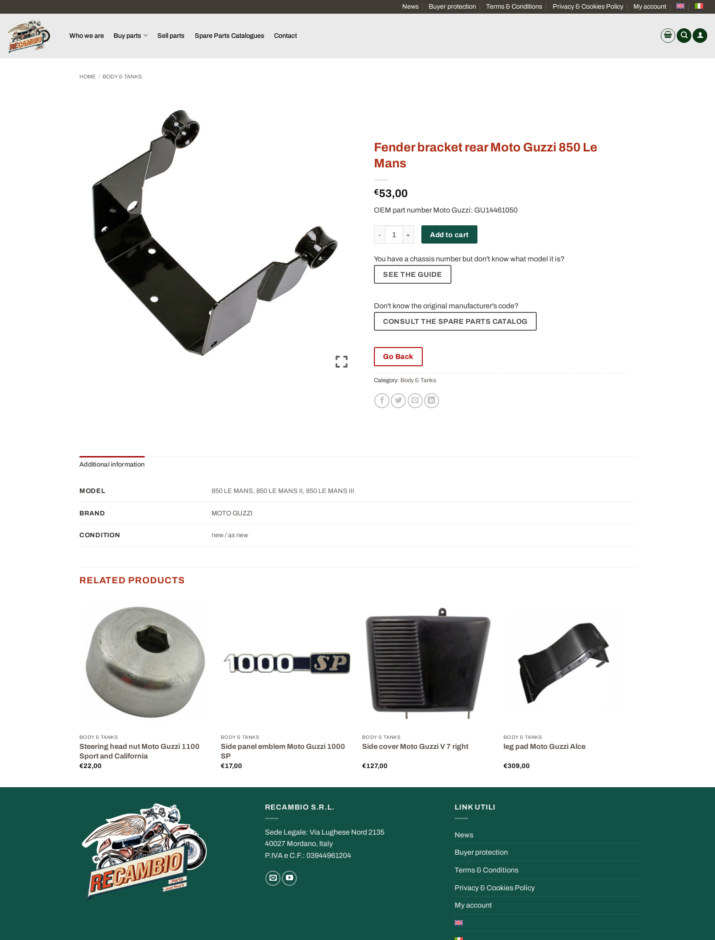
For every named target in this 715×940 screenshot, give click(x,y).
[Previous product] (627, 76)
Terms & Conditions (514, 6)
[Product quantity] (394, 234)
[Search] (684, 35)
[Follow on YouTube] (289, 878)
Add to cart (449, 235)
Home (87, 76)
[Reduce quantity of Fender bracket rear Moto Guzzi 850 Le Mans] (379, 234)
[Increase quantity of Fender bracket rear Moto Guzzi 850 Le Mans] (408, 234)
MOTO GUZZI (232, 513)
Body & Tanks (122, 76)
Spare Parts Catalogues (229, 35)
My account (649, 6)
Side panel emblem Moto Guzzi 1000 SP (283, 751)
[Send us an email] (272, 878)
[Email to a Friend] (415, 400)
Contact (285, 35)
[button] (668, 35)
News (410, 6)
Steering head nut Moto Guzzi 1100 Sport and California (139, 751)
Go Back (398, 356)
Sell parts (171, 35)
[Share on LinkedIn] (431, 400)
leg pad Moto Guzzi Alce (544, 746)
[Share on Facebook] (381, 400)
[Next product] (609, 76)
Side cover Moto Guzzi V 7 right (415, 746)
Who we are (86, 35)
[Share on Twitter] (398, 400)
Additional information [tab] (112, 464)
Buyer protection (452, 6)
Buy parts (130, 35)
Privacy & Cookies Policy (588, 6)
